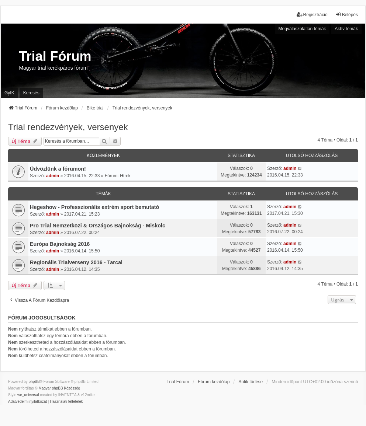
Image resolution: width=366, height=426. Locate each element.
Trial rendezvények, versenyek (68, 127)
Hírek (125, 175)
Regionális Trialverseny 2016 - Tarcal (76, 262)
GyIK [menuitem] (9, 92)
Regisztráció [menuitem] (312, 14)
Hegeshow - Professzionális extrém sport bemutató (94, 207)
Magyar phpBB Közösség (59, 388)
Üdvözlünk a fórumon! (58, 169)
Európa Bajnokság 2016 (60, 244)
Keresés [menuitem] (31, 92)
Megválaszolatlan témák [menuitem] (302, 28)
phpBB (34, 382)
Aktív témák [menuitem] (346, 28)
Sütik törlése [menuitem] (250, 381)
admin (52, 175)
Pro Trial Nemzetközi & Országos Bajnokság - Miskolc (97, 225)
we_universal (28, 395)
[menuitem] (27, 401)
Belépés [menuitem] (346, 14)
